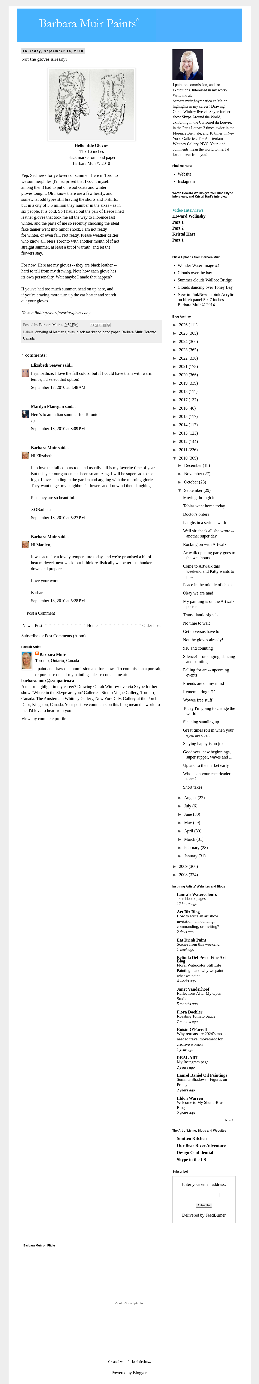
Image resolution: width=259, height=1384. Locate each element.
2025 (184, 333)
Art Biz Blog (188, 911)
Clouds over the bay (195, 272)
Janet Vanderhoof (193, 989)
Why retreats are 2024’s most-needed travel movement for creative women (201, 1038)
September (194, 490)
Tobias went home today (204, 506)
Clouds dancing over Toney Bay (205, 287)
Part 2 (178, 228)
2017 (184, 399)
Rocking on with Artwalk (205, 544)
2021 (184, 366)
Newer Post (32, 625)
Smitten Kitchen (192, 1138)
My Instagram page (193, 1062)
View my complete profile (43, 718)
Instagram (186, 181)
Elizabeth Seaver (46, 365)
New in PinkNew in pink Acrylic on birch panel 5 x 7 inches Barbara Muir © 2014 (206, 299)
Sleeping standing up (201, 721)
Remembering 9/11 (199, 691)
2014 (184, 424)
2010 (184, 458)
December (193, 465)
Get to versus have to (201, 631)
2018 (184, 391)
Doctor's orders (196, 514)
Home (92, 625)
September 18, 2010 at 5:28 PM (58, 600)
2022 (184, 358)
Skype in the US (191, 1159)
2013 (184, 433)
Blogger (139, 1372)
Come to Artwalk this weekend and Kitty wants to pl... (208, 571)
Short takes (192, 787)
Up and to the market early (206, 765)
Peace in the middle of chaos (207, 584)
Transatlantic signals (200, 614)
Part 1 (178, 222)
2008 (184, 874)
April (189, 831)
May (188, 822)
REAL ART (187, 1057)
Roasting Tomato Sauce (196, 1016)
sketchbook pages (191, 898)
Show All (229, 1120)
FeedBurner (215, 1215)
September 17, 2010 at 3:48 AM (58, 387)
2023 (184, 349)
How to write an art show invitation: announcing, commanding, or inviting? (198, 921)
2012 (184, 441)
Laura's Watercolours (197, 894)
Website (185, 174)
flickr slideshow (138, 1362)
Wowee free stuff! (198, 700)
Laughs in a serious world (205, 522)
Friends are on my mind (203, 683)
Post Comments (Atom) (65, 635)
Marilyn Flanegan (47, 406)
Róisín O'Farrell (192, 1029)
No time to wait (196, 623)
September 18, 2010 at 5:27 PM (58, 517)
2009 (184, 866)
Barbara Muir (44, 447)
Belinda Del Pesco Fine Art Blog (201, 959)
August (191, 797)
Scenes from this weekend (198, 944)
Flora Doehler (189, 1012)
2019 (184, 383)
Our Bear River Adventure (201, 1145)
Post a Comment (41, 613)
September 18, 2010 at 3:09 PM (58, 428)
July (188, 806)
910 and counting (198, 648)
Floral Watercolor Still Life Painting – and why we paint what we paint (200, 970)
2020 (184, 374)
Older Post (151, 625)
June (188, 814)
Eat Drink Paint (191, 940)
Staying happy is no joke (204, 743)
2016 (184, 408)
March (190, 839)
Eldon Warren (190, 1098)
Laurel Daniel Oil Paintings (202, 1075)
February (192, 847)
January (191, 856)
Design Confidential (195, 1152)
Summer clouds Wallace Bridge (205, 280)
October (191, 482)
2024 (184, 341)
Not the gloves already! (203, 639)
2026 (184, 324)
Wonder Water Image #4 (199, 265)
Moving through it (199, 497)
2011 (183, 449)
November (193, 473)
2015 (184, 416)
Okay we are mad (198, 593)
